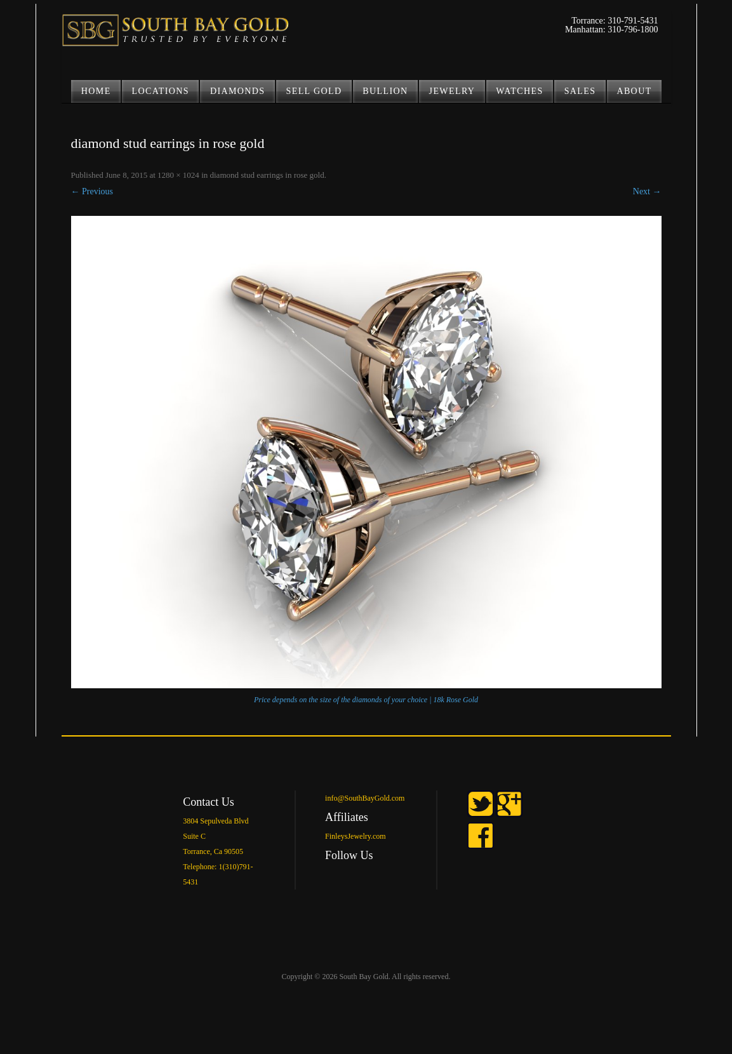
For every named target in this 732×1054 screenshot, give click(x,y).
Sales (580, 91)
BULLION (385, 91)
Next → (647, 191)
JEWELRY (452, 91)
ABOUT (633, 91)
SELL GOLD (314, 91)
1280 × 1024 (178, 175)
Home (96, 91)
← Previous (92, 191)
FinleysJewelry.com (355, 836)
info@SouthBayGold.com (364, 798)
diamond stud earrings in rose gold (267, 175)
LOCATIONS (160, 91)
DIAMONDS (237, 91)
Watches (519, 91)
